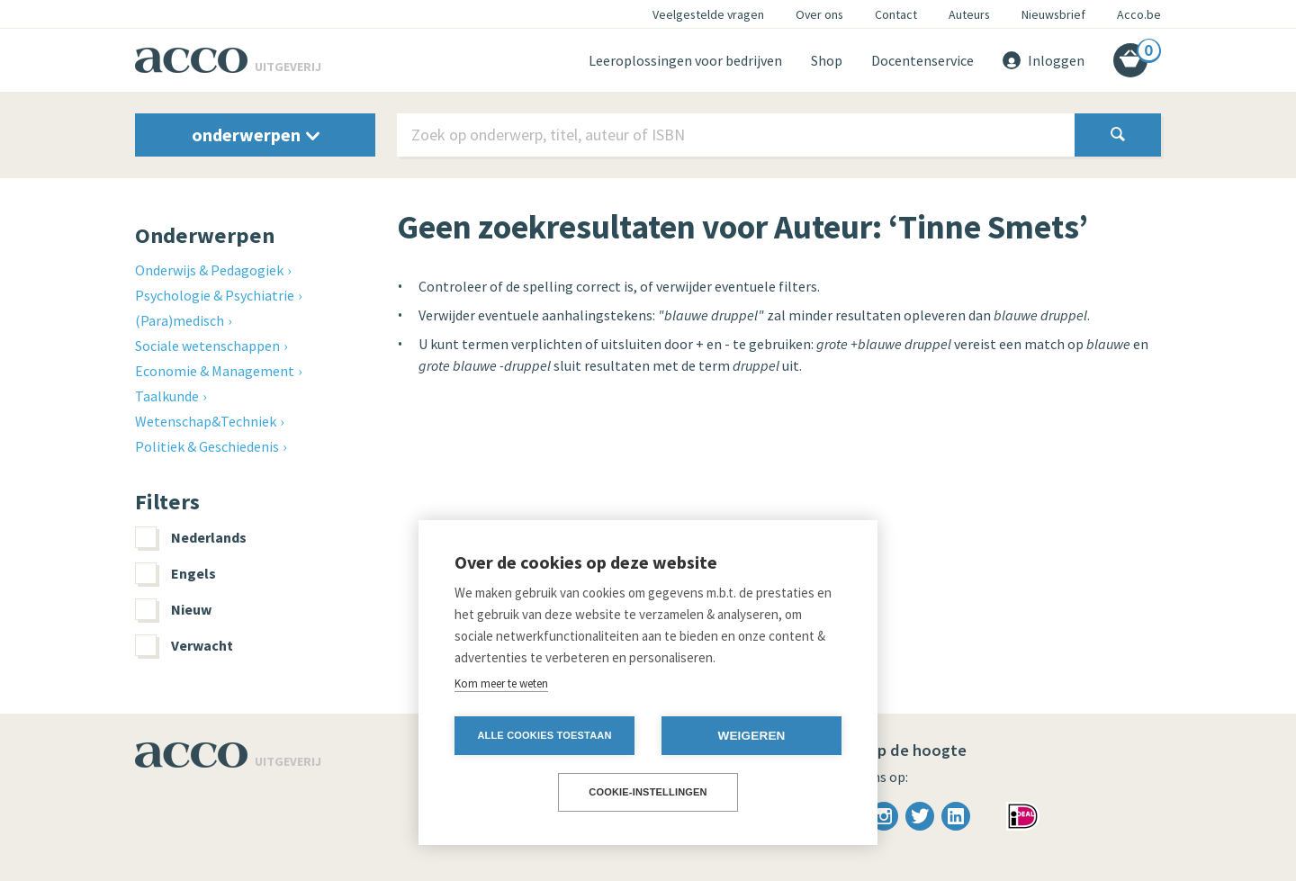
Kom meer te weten (501, 683)
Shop (826, 60)
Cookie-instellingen (648, 792)
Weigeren (751, 735)
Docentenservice (922, 60)
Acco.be (1139, 14)
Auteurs (969, 14)
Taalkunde (167, 396)
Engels (175, 573)
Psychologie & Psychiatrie (214, 295)
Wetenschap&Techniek (205, 421)
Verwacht (184, 645)
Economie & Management (214, 371)
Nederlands (191, 537)
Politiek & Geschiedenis (207, 446)
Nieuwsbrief (1053, 14)
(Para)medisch (179, 320)
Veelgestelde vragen (708, 14)
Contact (896, 14)
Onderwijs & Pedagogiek (209, 270)
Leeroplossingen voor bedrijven (685, 60)
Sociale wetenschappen (207, 346)
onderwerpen (256, 134)
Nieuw (173, 609)
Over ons (819, 14)
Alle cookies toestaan (544, 735)
